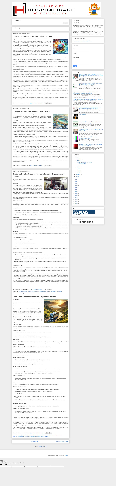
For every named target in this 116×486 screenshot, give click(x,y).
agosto (77, 176)
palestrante (59, 291)
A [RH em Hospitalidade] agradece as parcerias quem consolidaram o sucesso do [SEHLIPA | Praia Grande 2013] (91, 75)
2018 (76, 189)
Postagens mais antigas (62, 441)
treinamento (43, 293)
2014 (76, 197)
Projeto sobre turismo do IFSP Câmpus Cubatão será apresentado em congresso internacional (85, 92)
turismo (47, 293)
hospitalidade (43, 291)
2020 (76, 185)
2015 (76, 195)
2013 (76, 199)
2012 (76, 201)
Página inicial (34, 441)
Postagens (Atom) (42, 446)
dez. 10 (79, 168)
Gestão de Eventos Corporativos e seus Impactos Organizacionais (38, 174)
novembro (78, 174)
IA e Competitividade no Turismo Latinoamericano (32, 36)
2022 (76, 181)
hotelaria (48, 291)
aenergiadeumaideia (23, 291)
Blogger (66, 455)
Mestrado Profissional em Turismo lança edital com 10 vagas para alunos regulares (91, 122)
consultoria (37, 291)
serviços (38, 293)
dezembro (78, 158)
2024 (76, 157)
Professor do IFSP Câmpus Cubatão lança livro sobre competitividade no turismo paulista (90, 107)
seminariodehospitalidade (30, 293)
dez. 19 (79, 160)
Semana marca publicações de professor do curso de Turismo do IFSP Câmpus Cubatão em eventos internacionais (88, 100)
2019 (76, 187)
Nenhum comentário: (38, 103)
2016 (76, 193)
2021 (76, 183)
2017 (76, 191)
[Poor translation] (5, 464)
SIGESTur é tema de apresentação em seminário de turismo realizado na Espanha (90, 84)
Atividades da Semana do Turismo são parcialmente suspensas (88, 137)
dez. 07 (79, 172)
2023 (76, 179)
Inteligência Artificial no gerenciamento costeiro (31, 111)
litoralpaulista (53, 291)
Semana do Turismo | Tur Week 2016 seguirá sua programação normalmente (90, 145)
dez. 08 (79, 170)
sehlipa (22, 293)
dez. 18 (79, 166)
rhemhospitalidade (17, 293)
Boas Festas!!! (82, 114)
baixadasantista (31, 291)
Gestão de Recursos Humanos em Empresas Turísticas (34, 297)
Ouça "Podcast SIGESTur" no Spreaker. (82, 41)
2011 (76, 203)
